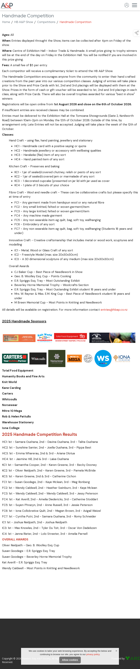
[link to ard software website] (131, 658)
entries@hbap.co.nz (114, 310)
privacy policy (92, 654)
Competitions (46, 22)
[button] (136, 33)
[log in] (126, 5)
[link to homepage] (7, 5)
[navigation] (134, 5)
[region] (70, 301)
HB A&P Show (23, 22)
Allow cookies (70, 660)
